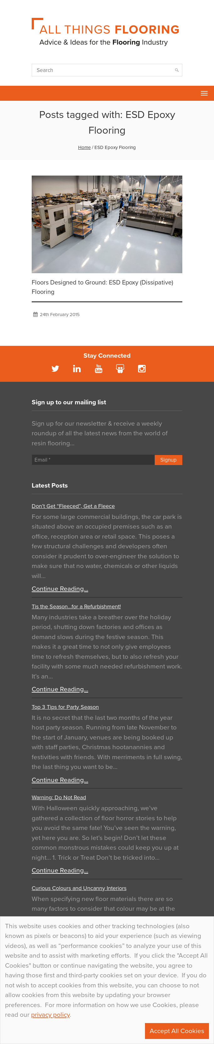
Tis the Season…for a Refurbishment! (76, 606)
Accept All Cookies (177, 1031)
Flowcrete (8, 93)
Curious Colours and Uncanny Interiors (79, 888)
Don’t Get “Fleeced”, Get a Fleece (73, 506)
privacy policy (50, 1015)
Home (84, 147)
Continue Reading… (60, 589)
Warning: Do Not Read (59, 797)
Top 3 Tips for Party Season (65, 707)
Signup (168, 460)
